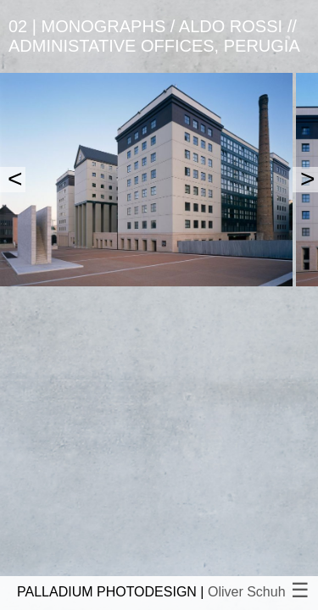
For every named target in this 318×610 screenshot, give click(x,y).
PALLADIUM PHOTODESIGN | (151, 592)
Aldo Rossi (230, 26)
